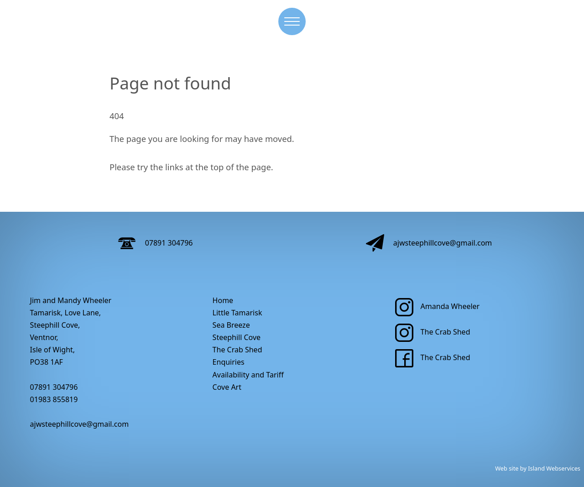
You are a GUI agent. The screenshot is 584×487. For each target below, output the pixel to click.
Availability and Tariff (248, 375)
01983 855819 (54, 399)
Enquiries (229, 362)
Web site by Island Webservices (537, 468)
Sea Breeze (231, 325)
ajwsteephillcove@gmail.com (429, 243)
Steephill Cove (237, 337)
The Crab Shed (237, 350)
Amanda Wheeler (437, 306)
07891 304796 (155, 243)
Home (223, 300)
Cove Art (227, 387)
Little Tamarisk (237, 313)
